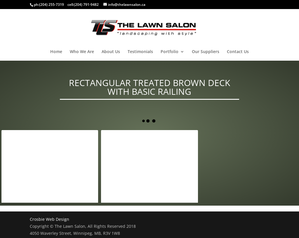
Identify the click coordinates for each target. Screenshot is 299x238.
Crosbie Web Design (49, 219)
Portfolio (169, 52)
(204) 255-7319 (51, 4)
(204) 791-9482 (86, 4)
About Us (111, 52)
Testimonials (140, 52)
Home (56, 52)
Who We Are (82, 52)
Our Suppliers (205, 52)
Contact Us (238, 52)
